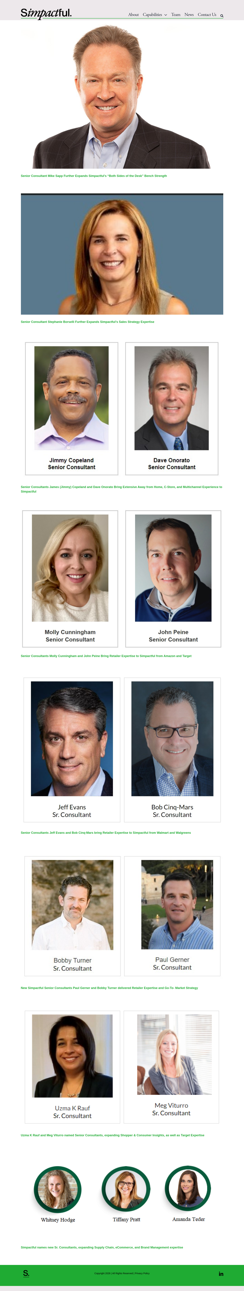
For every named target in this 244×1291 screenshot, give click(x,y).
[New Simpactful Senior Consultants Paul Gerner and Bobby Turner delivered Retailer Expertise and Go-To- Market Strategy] (122, 915)
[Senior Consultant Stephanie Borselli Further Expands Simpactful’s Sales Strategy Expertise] (122, 254)
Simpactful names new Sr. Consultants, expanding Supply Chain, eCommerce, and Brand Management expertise (102, 1247)
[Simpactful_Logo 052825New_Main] (46, 10)
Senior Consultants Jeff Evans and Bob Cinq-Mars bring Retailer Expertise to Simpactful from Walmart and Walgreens (106, 832)
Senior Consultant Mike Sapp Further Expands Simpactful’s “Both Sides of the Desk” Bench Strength (94, 176)
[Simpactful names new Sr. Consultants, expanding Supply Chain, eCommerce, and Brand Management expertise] (122, 1196)
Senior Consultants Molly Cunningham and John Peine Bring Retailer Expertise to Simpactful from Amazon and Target (106, 656)
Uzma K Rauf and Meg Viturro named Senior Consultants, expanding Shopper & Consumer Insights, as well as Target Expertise (113, 1135)
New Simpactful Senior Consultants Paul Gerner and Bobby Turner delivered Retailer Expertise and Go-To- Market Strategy (109, 988)
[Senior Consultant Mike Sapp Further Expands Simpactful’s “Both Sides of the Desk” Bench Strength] (122, 96)
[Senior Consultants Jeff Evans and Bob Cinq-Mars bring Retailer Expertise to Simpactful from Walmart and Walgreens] (122, 749)
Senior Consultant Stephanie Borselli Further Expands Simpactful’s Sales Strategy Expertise (87, 322)
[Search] (221, 16)
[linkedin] (221, 1274)
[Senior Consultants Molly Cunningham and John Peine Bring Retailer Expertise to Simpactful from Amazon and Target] (122, 579)
